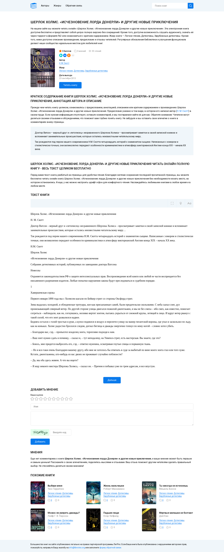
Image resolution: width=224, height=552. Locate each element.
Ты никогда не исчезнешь (173, 485)
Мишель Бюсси (167, 489)
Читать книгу (70, 85)
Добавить (40, 441)
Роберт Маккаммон (113, 489)
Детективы (79, 71)
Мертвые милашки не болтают (176, 512)
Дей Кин (163, 516)
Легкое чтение (66, 71)
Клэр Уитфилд (111, 516)
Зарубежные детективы (96, 71)
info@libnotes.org (77, 547)
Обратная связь (74, 5)
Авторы (45, 5)
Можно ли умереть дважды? (64, 512)
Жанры (57, 5)
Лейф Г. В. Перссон (58, 516)
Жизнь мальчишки (113, 485)
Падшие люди (111, 512)
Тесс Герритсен (56, 489)
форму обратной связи (110, 547)
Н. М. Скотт (64, 63)
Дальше (112, 380)
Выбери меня (55, 485)
